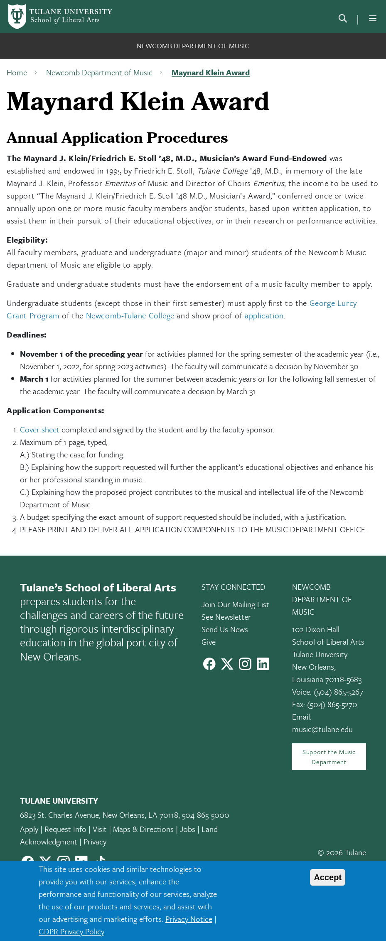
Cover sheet (39, 429)
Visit (100, 828)
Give (209, 641)
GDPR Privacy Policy (71, 931)
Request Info (65, 828)
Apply (29, 828)
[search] (343, 20)
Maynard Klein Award (211, 72)
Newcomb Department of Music (193, 45)
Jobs (187, 828)
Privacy (95, 841)
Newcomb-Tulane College (130, 315)
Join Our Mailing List (235, 604)
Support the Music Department (328, 756)
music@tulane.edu (322, 729)
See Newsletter (226, 616)
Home (17, 72)
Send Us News (225, 629)
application (264, 315)
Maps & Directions (143, 828)
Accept (328, 877)
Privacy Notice (188, 918)
